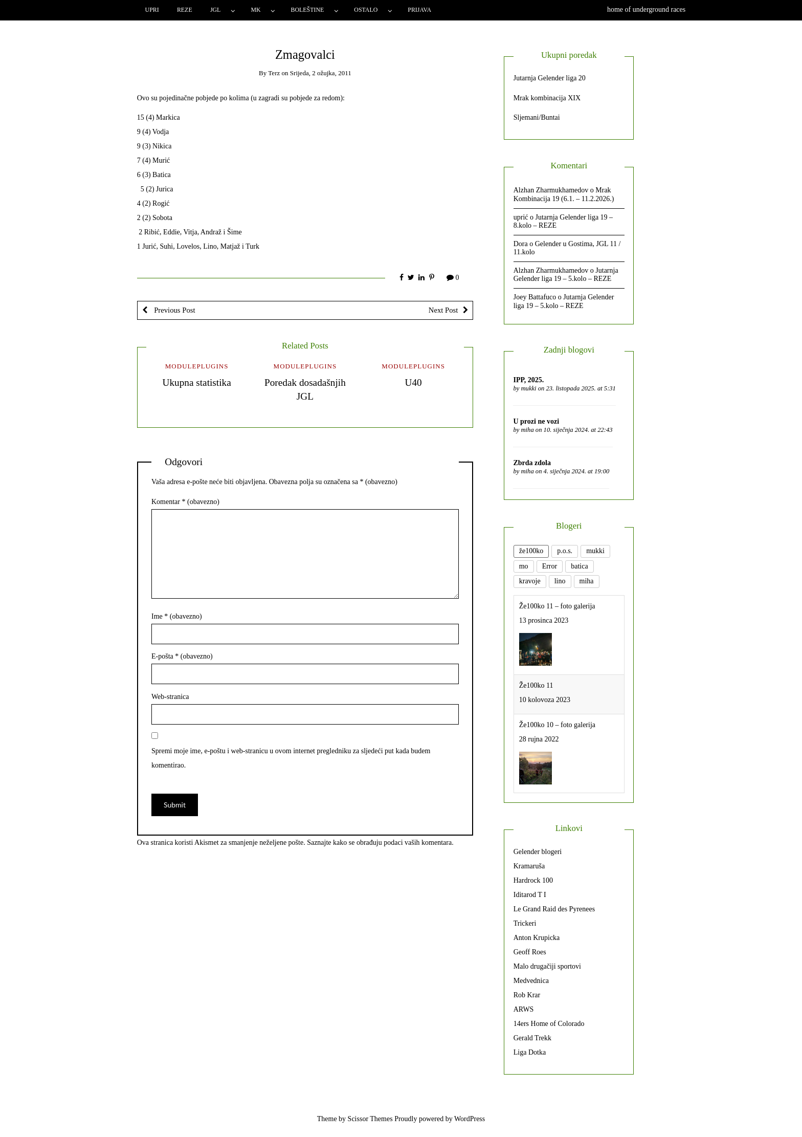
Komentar (185, 502)
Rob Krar (527, 995)
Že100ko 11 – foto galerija (557, 606)
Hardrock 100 (533, 880)
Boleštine (307, 9)
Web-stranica (170, 697)
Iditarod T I (530, 895)
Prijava (419, 9)
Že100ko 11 (536, 685)
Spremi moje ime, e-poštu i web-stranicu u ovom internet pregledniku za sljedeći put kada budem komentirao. (290, 758)
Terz (274, 73)
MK (255, 9)
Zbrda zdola (532, 463)
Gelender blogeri (538, 852)
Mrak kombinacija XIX (547, 98)
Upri (152, 9)
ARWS (524, 1009)
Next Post (443, 310)
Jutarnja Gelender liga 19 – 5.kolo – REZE (566, 275)
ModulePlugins (197, 366)
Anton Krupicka (537, 938)
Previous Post (173, 310)
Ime (176, 616)
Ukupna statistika (196, 382)
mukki (529, 388)
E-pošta (182, 656)
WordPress (469, 1119)
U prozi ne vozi (536, 421)
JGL (215, 9)
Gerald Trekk (532, 1038)
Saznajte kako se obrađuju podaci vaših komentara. (380, 842)
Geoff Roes (530, 952)
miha (527, 429)
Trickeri (525, 923)
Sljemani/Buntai (537, 117)
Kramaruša (529, 866)
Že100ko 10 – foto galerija (557, 725)
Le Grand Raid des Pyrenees (554, 909)
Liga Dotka (530, 1052)
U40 (413, 382)
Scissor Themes (370, 1119)
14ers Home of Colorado (549, 1023)
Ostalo (365, 9)
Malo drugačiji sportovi (547, 966)
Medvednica (531, 981)
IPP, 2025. (528, 380)
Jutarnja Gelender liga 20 (550, 78)
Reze (184, 9)
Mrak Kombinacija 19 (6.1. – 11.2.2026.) (564, 194)
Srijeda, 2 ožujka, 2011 (320, 73)
